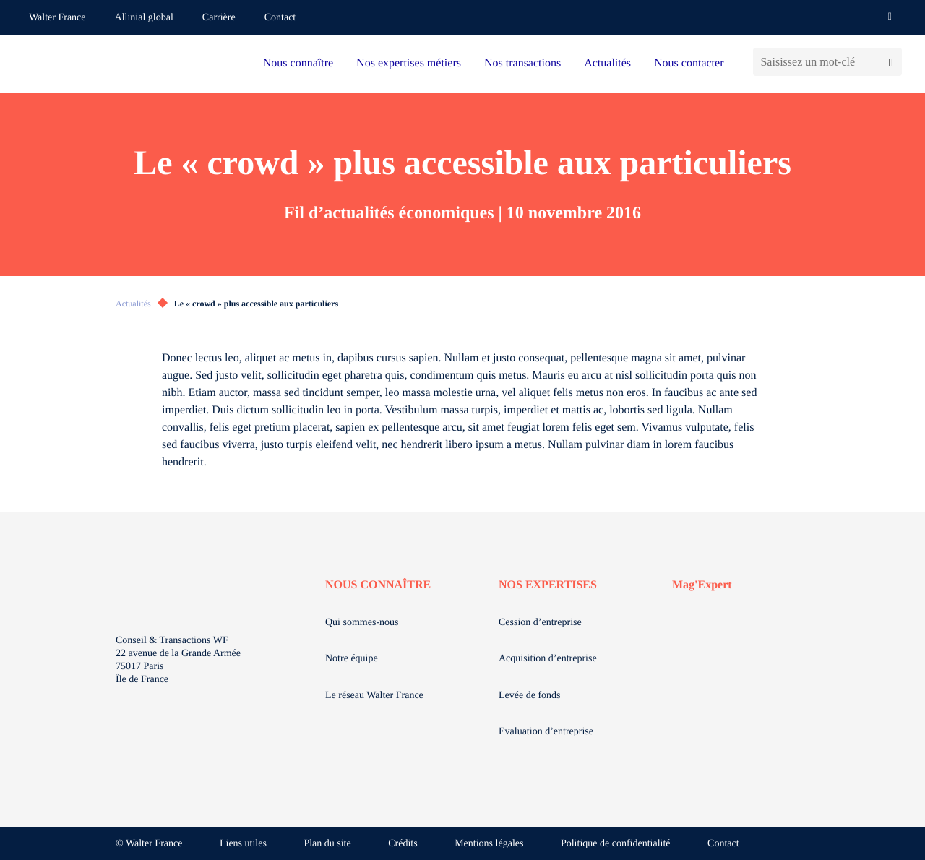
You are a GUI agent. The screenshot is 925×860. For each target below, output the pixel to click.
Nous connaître (298, 63)
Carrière (219, 17)
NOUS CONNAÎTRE (378, 585)
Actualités (607, 63)
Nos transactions (522, 63)
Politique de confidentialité (616, 843)
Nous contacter (688, 63)
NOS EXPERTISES (548, 585)
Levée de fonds (530, 695)
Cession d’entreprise (540, 622)
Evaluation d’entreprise (546, 731)
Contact (280, 17)
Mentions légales (489, 843)
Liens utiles (243, 843)
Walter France (57, 17)
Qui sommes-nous (362, 622)
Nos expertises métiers (408, 63)
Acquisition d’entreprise (548, 658)
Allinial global (144, 17)
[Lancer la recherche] (890, 62)
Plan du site (327, 843)
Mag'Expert (702, 585)
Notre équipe (351, 658)
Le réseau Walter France (374, 695)
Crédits (402, 843)
